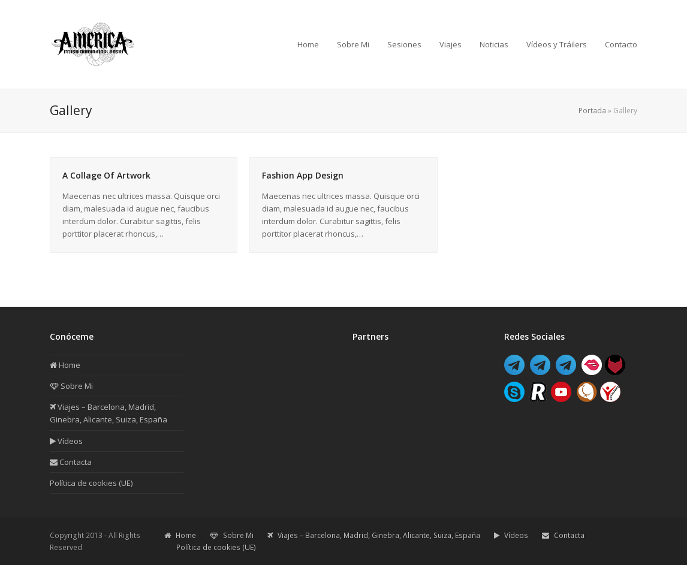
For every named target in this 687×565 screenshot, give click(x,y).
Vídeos (66, 441)
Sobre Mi (71, 385)
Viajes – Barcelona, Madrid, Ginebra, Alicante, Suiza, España (373, 535)
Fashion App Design (303, 175)
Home (65, 364)
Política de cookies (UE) (91, 483)
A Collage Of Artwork (106, 175)
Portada (592, 110)
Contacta (71, 462)
